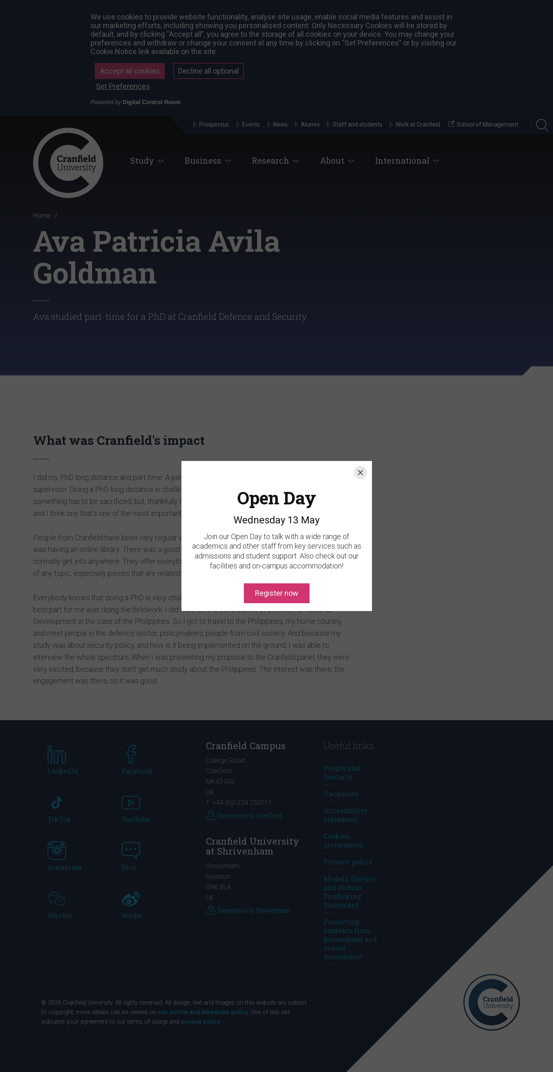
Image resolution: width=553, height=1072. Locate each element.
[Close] (360, 435)
